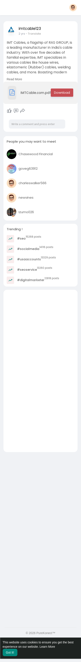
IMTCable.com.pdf (29, 93)
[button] (73, 7)
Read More (14, 79)
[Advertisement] (40, 330)
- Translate (33, 34)
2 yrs (22, 34)
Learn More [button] (47, 646)
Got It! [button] (10, 652)
